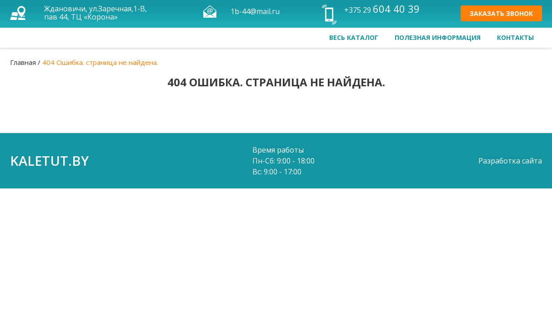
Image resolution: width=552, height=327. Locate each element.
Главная (23, 62)
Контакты (515, 37)
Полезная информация (438, 37)
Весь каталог (353, 37)
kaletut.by (49, 160)
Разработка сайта (510, 161)
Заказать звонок (501, 13)
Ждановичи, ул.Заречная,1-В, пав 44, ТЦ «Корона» (95, 13)
